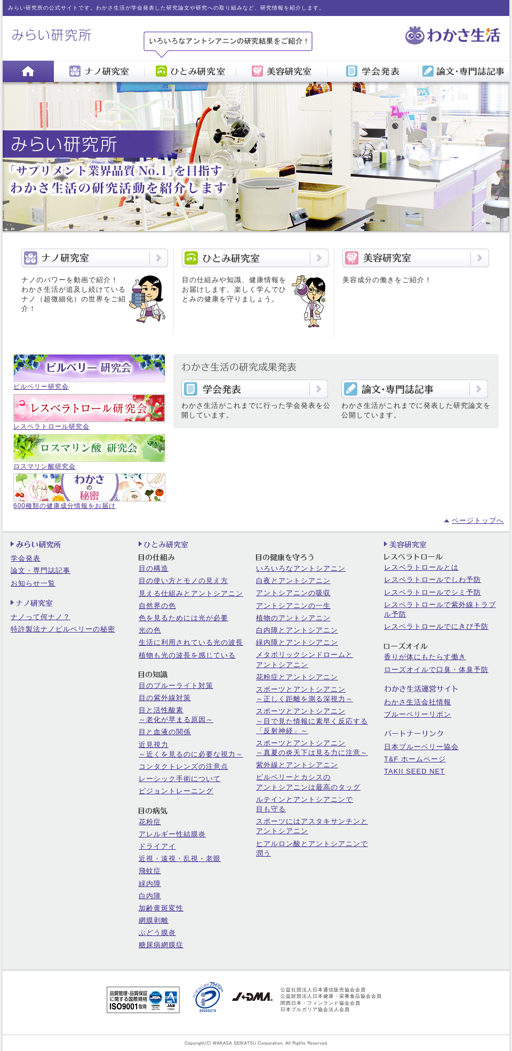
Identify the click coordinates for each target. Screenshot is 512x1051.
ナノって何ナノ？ (40, 617)
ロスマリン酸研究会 (44, 466)
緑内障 (150, 884)
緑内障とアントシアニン (297, 642)
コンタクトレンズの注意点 (183, 766)
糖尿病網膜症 (161, 945)
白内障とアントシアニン (297, 630)
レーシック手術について (180, 779)
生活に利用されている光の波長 (191, 642)
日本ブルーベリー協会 (421, 747)
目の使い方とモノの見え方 (183, 581)
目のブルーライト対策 (176, 685)
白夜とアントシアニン (293, 581)
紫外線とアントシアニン (297, 765)
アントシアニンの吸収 (293, 593)
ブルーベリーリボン (417, 714)
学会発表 (26, 558)
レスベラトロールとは (421, 567)
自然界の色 (157, 606)
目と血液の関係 (165, 732)
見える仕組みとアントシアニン (191, 593)
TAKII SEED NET (414, 771)
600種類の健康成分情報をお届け (64, 506)
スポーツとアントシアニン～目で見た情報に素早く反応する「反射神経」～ (312, 720)
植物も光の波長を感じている (187, 655)
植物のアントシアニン (293, 618)
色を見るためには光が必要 (183, 618)
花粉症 (150, 822)
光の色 (150, 630)
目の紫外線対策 (165, 698)
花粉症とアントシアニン (297, 677)
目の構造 (154, 568)
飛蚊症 (150, 871)
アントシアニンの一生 (293, 606)
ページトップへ (478, 520)
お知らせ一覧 (33, 583)
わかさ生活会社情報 (417, 702)
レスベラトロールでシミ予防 (432, 592)
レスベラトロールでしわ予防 (432, 580)
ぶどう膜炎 (157, 933)
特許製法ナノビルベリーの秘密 (63, 629)
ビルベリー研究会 (41, 386)
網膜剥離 (154, 920)
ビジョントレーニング (176, 791)
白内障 (150, 896)
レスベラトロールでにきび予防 (436, 626)
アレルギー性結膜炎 (172, 834)
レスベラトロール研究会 (51, 426)
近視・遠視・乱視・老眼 (180, 859)
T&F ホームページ (415, 759)
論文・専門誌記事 (40, 570)
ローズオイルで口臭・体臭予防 (436, 670)
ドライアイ (157, 846)
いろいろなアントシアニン (301, 568)
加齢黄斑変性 (161, 908)
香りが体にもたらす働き (425, 657)
